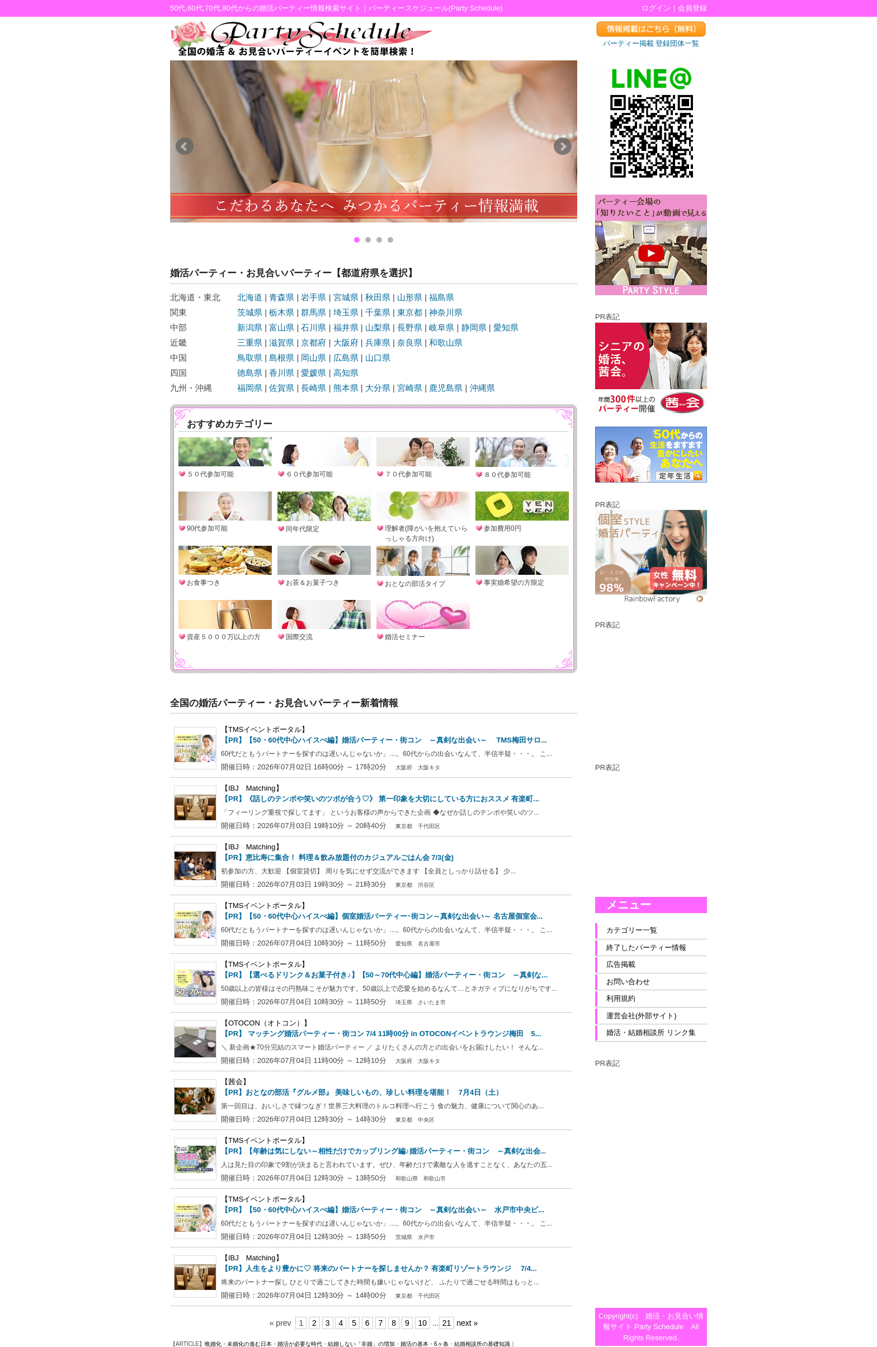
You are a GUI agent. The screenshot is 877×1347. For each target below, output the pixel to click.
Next (563, 146)
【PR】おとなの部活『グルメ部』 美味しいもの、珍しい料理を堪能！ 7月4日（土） (362, 1092)
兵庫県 (377, 342)
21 (446, 1322)
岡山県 (313, 357)
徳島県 (249, 372)
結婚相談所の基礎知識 (482, 1344)
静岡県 (474, 327)
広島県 (346, 357)
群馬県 (313, 312)
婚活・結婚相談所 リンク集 (651, 1032)
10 (422, 1322)
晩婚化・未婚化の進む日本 (238, 1344)
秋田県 (377, 297)
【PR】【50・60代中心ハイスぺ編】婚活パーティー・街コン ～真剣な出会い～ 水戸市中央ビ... (382, 1210)
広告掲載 (620, 964)
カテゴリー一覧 (631, 930)
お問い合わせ (628, 981)
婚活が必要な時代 (299, 1344)
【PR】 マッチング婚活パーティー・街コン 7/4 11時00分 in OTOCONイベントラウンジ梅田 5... (381, 1033)
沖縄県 (482, 388)
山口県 (377, 357)
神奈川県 (446, 312)
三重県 (249, 342)
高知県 (346, 372)
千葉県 (377, 312)
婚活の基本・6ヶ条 (424, 1344)
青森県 (281, 297)
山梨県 (377, 327)
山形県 (409, 297)
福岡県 (249, 388)
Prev (185, 146)
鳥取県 (249, 357)
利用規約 (620, 998)
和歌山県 (446, 342)
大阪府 (346, 342)
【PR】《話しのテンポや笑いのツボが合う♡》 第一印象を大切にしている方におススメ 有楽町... (380, 799)
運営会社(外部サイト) (641, 1016)
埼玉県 (346, 312)
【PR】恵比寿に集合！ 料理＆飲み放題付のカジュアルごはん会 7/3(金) (337, 857)
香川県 (281, 372)
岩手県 (313, 297)
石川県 (313, 327)
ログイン (656, 8)
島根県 (281, 357)
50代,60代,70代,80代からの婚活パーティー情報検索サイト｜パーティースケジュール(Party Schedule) (336, 8)
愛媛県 (313, 372)
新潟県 (249, 327)
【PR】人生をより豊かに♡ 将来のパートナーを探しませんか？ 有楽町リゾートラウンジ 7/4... (379, 1268)
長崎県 (313, 388)
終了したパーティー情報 (646, 947)
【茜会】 (235, 1081)
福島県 (441, 297)
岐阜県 (441, 327)
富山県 (281, 327)
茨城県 (249, 312)
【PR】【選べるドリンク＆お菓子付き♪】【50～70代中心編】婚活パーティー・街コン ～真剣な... (384, 975)
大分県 (377, 388)
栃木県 (281, 312)
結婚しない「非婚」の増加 (361, 1344)
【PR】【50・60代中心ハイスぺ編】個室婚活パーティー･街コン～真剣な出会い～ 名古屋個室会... (382, 916)
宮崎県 (409, 388)
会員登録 (692, 8)
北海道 (249, 297)
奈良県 (409, 342)
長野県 (409, 327)
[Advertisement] (651, 687)
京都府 (313, 342)
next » (467, 1322)
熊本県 (346, 388)
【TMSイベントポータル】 (265, 729)
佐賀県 (281, 388)
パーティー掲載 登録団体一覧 (651, 43)
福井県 (346, 327)
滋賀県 (281, 342)
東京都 (409, 312)
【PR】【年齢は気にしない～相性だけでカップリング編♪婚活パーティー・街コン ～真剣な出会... (383, 1151)
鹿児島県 (446, 388)
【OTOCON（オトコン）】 (266, 1023)
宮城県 (346, 297)
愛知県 (505, 327)
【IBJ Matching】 (252, 788)
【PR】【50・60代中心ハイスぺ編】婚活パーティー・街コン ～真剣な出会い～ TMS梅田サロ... (384, 740)
